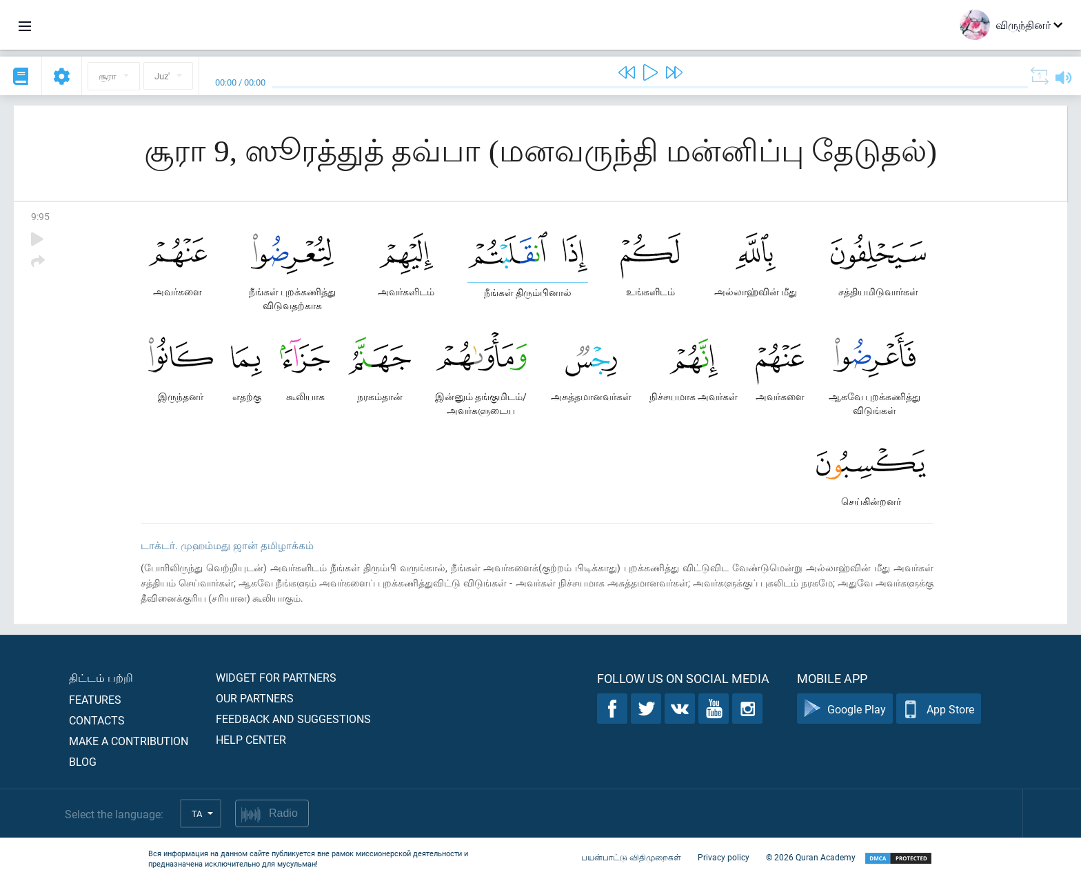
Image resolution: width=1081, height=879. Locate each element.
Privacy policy (723, 856)
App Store (938, 709)
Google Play (845, 709)
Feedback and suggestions (293, 718)
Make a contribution (128, 740)
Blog (83, 761)
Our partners (255, 698)
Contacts (97, 720)
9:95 (40, 216)
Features (95, 699)
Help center (251, 739)
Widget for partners (276, 677)
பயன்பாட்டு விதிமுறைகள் (631, 856)
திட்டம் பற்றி (101, 677)
